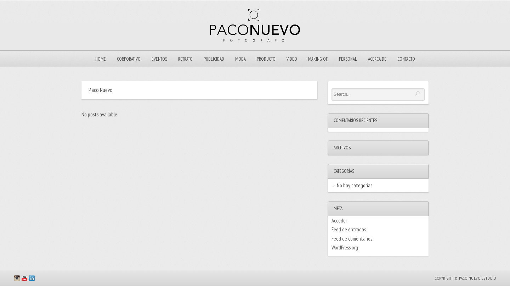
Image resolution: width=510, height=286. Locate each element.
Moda (240, 59)
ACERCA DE (377, 59)
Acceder (339, 220)
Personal (348, 59)
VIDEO (292, 59)
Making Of (318, 59)
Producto (266, 59)
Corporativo (129, 59)
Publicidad (214, 59)
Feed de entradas (349, 229)
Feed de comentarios (352, 238)
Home (100, 59)
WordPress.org (345, 247)
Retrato (185, 59)
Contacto (406, 59)
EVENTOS (159, 59)
